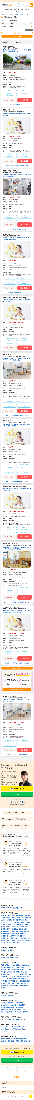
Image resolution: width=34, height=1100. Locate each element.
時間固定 (4, 995)
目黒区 (29, 917)
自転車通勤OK (16, 965)
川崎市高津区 (5, 938)
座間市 (3, 940)
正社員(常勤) (9, 950)
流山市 (3, 942)
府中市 (3, 926)
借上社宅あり (5, 1005)
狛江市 (19, 926)
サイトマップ (13, 1067)
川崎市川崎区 (5, 936)
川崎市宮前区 (14, 938)
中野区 (20, 920)
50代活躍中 (12, 981)
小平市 (14, 926)
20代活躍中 (14, 978)
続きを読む (26, 855)
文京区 (3, 917)
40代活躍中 (4, 981)
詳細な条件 (17, 33)
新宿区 (27, 915)
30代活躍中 (22, 978)
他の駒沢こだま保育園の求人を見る (17, 292)
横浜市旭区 (13, 933)
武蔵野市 (20, 924)
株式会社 (17, 972)
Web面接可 (20, 981)
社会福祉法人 (9, 972)
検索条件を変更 (17, 668)
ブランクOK (12, 976)
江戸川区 (9, 924)
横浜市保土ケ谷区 (25, 931)
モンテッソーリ (13, 974)
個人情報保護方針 (29, 1067)
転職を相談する (17, 789)
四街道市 (9, 942)
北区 (7, 922)
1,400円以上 (5, 1029)
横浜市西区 (15, 931)
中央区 (18, 915)
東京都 (3, 908)
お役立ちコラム (6, 1087)
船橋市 (29, 940)
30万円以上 (4, 1019)
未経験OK (4, 976)
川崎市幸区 (13, 936)
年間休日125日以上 (7, 969)
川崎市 (8, 929)
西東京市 (24, 926)
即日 (2, 972)
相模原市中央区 (24, 938)
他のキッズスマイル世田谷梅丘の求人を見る (17, 481)
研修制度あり (19, 1002)
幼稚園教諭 (17, 1039)
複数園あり (4, 974)
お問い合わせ (20, 1071)
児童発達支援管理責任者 (23, 1041)
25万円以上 (12, 1019)
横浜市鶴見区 (22, 929)
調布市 (8, 926)
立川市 (15, 924)
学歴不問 (19, 976)
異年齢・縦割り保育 (25, 974)
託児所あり (20, 1009)
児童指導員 (11, 1041)
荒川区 (12, 922)
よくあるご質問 (4, 1067)
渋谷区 (15, 920)
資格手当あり (14, 985)
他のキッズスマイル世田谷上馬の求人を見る (17, 415)
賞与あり (4, 983)
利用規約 (21, 1067)
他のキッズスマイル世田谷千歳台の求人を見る (17, 754)
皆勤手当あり (5, 985)
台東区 (8, 917)
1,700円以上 (5, 1026)
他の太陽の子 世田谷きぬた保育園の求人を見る (17, 663)
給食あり (11, 1002)
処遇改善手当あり (25, 985)
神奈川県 (9, 908)
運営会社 (28, 1071)
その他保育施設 (13, 957)
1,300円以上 (13, 1029)
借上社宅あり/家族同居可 (17, 1005)
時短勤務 (10, 995)
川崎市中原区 (22, 936)
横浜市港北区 (5, 933)
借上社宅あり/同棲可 (7, 1012)
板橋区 (17, 922)
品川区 (24, 917)
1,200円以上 (21, 1029)
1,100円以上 (5, 1031)
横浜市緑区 (21, 933)
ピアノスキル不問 (18, 967)
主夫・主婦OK (5, 978)
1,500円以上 (21, 1026)
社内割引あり (19, 1007)
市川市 (24, 940)
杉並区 (25, 920)
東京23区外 (11, 915)
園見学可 (27, 981)
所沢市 (8, 940)
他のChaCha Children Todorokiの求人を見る (17, 165)
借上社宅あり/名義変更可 (22, 1012)
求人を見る (24, 100)
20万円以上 (20, 1019)
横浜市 (3, 929)
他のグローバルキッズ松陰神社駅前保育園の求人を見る (17, 602)
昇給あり (4, 988)
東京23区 (4, 915)
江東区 (19, 917)
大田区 (3, 920)
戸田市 (14, 940)
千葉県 (15, 908)
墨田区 (14, 917)
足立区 (28, 922)
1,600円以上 (13, 1026)
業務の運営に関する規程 (10, 1071)
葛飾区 (3, 924)
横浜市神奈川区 (6, 931)
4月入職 (29, 969)
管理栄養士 (9, 1039)
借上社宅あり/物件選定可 (8, 1009)
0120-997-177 (18, 802)
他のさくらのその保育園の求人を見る (17, 229)
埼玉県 (20, 908)
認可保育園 (4, 957)
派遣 (2, 950)
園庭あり (23, 972)
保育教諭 (4, 1041)
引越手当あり (21, 983)
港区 (22, 915)
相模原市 (14, 929)
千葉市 (19, 940)
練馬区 (23, 922)
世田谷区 (9, 920)
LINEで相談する (17, 794)
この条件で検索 (17, 36)
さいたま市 (16, 942)
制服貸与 (11, 1007)
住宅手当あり (12, 983)
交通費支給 (4, 1002)
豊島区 (3, 922)
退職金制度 (4, 1007)
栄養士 (3, 1039)
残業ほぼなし (26, 965)
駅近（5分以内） (6, 965)
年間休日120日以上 (19, 969)
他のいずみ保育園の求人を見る (17, 104)
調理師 (24, 1039)
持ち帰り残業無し (6, 967)
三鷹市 (27, 924)
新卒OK (25, 976)
